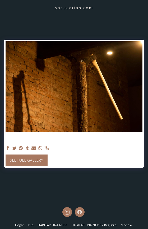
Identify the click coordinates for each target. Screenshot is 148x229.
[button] (5, 7)
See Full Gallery (26, 160)
